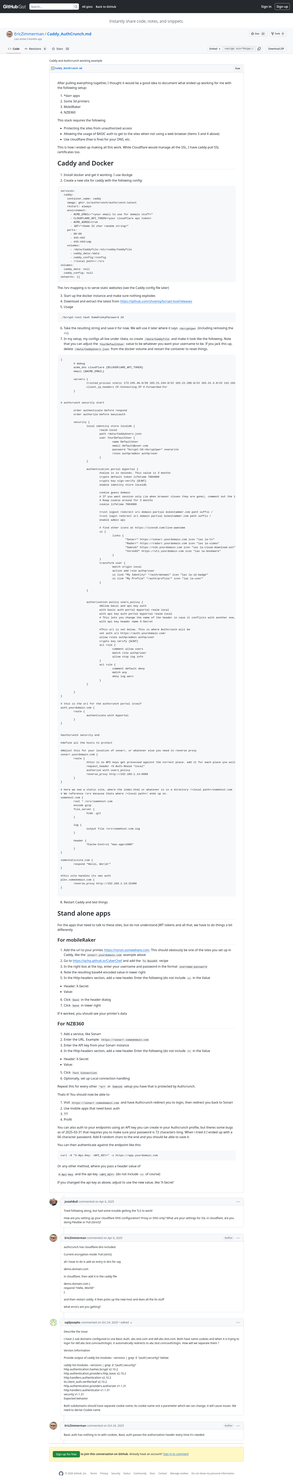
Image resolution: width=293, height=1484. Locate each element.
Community (140, 1473)
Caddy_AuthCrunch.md (69, 34)
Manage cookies (179, 1473)
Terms (93, 1473)
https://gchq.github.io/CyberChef (97, 961)
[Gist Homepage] (14, 6)
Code (14, 49)
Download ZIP (276, 48)
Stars (61, 49)
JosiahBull (71, 1201)
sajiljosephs (72, 1322)
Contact (162, 1473)
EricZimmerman (29, 34)
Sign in (266, 6)
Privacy (104, 1473)
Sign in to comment (175, 1454)
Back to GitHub (106, 7)
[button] (259, 49)
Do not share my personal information (212, 1473)
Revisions (35, 49)
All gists (87, 7)
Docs (152, 1473)
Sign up (282, 6)
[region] (147, 633)
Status (126, 1473)
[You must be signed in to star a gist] (258, 34)
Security (115, 1473)
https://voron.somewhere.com (126, 950)
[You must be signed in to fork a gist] (278, 34)
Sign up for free (66, 1454)
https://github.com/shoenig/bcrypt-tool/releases (156, 301)
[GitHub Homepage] (61, 1473)
